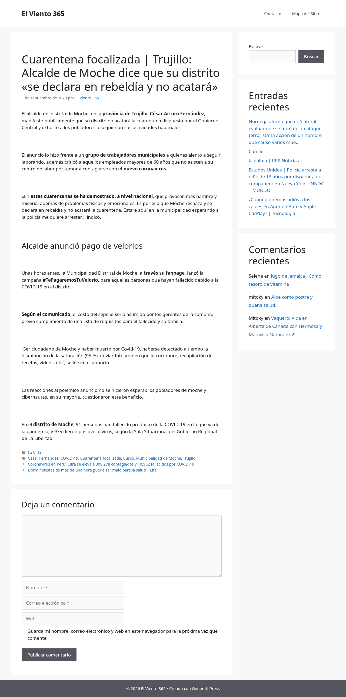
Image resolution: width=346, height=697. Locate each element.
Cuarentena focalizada (100, 458)
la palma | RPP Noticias (274, 160)
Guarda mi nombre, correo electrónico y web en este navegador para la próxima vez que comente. (123, 634)
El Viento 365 (43, 13)
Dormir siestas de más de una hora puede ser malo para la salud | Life (92, 470)
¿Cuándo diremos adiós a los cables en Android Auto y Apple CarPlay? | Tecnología (282, 206)
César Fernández (43, 458)
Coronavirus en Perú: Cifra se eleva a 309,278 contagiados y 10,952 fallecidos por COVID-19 (111, 464)
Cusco (128, 458)
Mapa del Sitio (305, 13)
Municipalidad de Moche (158, 458)
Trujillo (189, 458)
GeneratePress (206, 688)
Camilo (256, 151)
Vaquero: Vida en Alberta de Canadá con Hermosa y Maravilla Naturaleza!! (285, 326)
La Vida (34, 452)
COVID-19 (69, 458)
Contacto (272, 13)
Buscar (256, 46)
